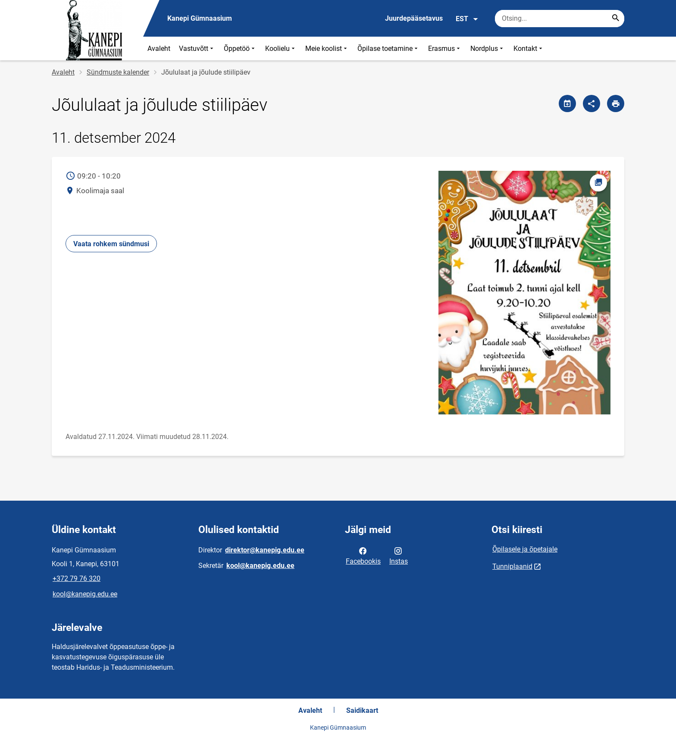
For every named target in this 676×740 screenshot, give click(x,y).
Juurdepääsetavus (414, 18)
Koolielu (281, 48)
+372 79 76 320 (76, 578)
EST (467, 19)
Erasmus (445, 48)
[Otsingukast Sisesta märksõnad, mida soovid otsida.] (559, 18)
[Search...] (615, 18)
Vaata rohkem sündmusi (111, 244)
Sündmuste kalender (118, 72)
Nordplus (487, 48)
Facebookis (363, 555)
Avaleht (158, 48)
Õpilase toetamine (388, 48)
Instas (398, 555)
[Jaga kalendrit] (567, 103)
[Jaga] (591, 103)
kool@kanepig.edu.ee (85, 594)
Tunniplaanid (512, 566)
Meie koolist (327, 48)
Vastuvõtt (197, 48)
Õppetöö (240, 48)
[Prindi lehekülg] (615, 103)
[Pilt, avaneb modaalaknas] (524, 293)
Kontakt (528, 48)
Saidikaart (362, 710)
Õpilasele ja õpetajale (524, 549)
